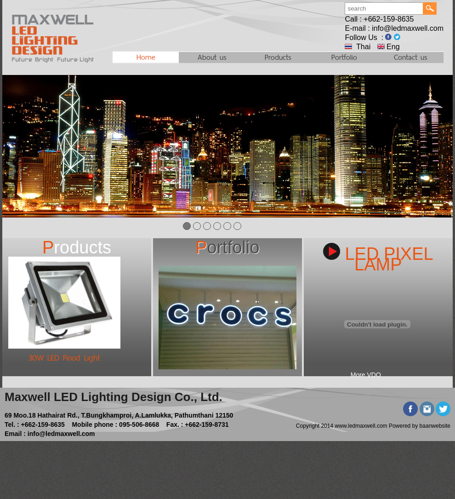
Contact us (410, 57)
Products (278, 57)
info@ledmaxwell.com (408, 28)
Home (145, 57)
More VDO (366, 375)
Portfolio (344, 57)
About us (212, 57)
